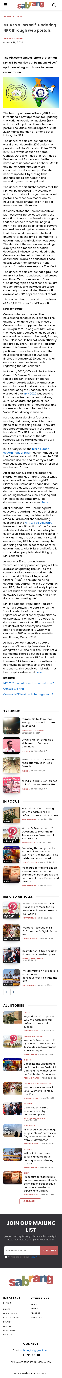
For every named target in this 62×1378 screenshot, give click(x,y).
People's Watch (30, 862)
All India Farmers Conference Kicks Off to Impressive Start (39, 782)
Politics (9, 16)
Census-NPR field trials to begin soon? (28, 694)
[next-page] (13, 992)
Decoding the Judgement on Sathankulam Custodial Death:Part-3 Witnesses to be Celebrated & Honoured (40, 853)
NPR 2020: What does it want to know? (28, 683)
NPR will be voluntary (38, 523)
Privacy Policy (35, 1257)
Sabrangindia (13, 38)
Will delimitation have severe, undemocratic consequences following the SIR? (40, 976)
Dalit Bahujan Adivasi (33, 731)
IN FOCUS (11, 801)
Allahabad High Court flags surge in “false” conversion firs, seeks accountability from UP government (40, 1135)
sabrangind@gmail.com (34, 1350)
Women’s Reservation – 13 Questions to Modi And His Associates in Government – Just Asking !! (39, 833)
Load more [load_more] (30, 1201)
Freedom (26, 751)
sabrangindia (29, 819)
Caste (7, 821)
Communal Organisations (11, 939)
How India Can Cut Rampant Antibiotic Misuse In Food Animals (39, 763)
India (20, 16)
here (45, 502)
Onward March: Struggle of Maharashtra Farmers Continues (38, 743)
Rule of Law (29, 1126)
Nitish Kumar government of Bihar (26, 451)
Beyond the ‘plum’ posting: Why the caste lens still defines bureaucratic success (40, 812)
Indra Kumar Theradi (33, 958)
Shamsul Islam (29, 938)
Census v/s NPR (13, 689)
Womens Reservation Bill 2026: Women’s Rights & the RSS (39, 931)
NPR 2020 (30, 393)
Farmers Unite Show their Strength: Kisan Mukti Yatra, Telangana (38, 722)
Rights (7, 861)
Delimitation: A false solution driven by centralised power (40, 952)
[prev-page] (6, 992)
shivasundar (28, 842)
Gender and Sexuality (10, 841)
